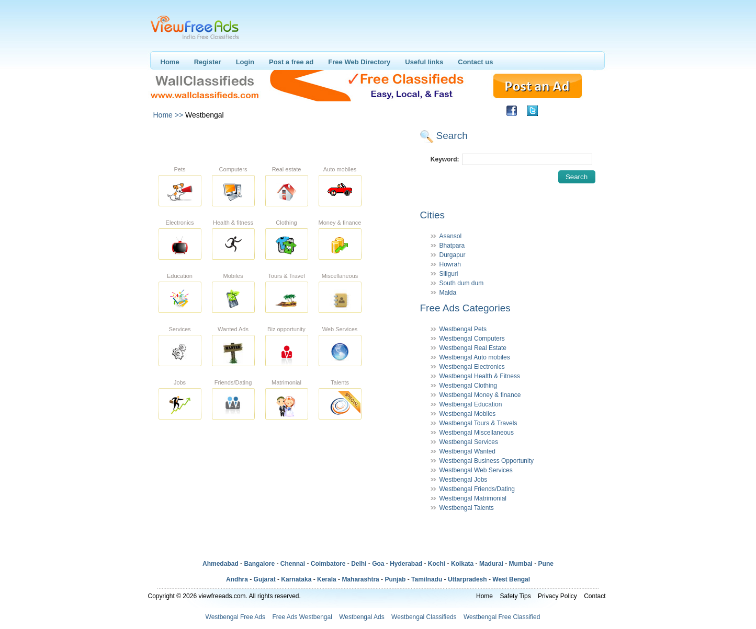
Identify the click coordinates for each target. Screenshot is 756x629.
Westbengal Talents (466, 507)
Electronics (180, 222)
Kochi (436, 563)
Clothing (286, 222)
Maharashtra (360, 579)
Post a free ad (291, 62)
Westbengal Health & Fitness (480, 376)
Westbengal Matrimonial (473, 498)
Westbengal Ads (362, 617)
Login (245, 62)
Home (170, 62)
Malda (448, 292)
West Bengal (511, 579)
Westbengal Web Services (476, 470)
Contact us (475, 62)
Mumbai (521, 563)
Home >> (168, 115)
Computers (233, 169)
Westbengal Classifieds (424, 617)
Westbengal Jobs (463, 479)
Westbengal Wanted (467, 451)
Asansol (450, 236)
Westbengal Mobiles (467, 413)
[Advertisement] (283, 140)
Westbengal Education (470, 404)
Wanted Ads (233, 329)
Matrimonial (286, 382)
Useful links (424, 62)
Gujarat (265, 579)
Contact (594, 596)
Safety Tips (515, 596)
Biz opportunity (286, 329)
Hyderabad (406, 563)
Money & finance (340, 222)
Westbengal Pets (463, 329)
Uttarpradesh (467, 579)
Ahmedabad (220, 563)
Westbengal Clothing (468, 385)
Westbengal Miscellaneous (476, 432)
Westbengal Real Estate (473, 348)
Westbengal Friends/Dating (477, 489)
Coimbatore (328, 563)
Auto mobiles (340, 169)
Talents (340, 382)
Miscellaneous (340, 276)
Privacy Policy (557, 596)
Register (207, 62)
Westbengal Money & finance (480, 395)
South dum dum (461, 283)
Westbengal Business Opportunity (486, 460)
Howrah (450, 264)
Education (180, 276)
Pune (546, 563)
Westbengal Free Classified (502, 617)
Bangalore (259, 563)
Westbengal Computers (472, 338)
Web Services (340, 329)
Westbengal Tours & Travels (478, 423)
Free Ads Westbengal (302, 617)
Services (179, 329)
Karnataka (296, 579)
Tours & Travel (286, 276)
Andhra (237, 579)
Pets (179, 169)
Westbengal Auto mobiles (474, 357)
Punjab (395, 579)
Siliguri (448, 273)
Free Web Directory (359, 62)
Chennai (292, 563)
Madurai (491, 563)
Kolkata (462, 563)
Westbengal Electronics (472, 366)
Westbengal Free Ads (236, 617)
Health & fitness (233, 222)
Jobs (180, 382)
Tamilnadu (426, 579)
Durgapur (452, 255)
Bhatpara (452, 245)
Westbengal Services (469, 442)
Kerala (326, 579)
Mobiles (233, 276)
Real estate (286, 169)
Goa (378, 563)
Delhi (358, 563)
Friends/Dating (233, 382)
